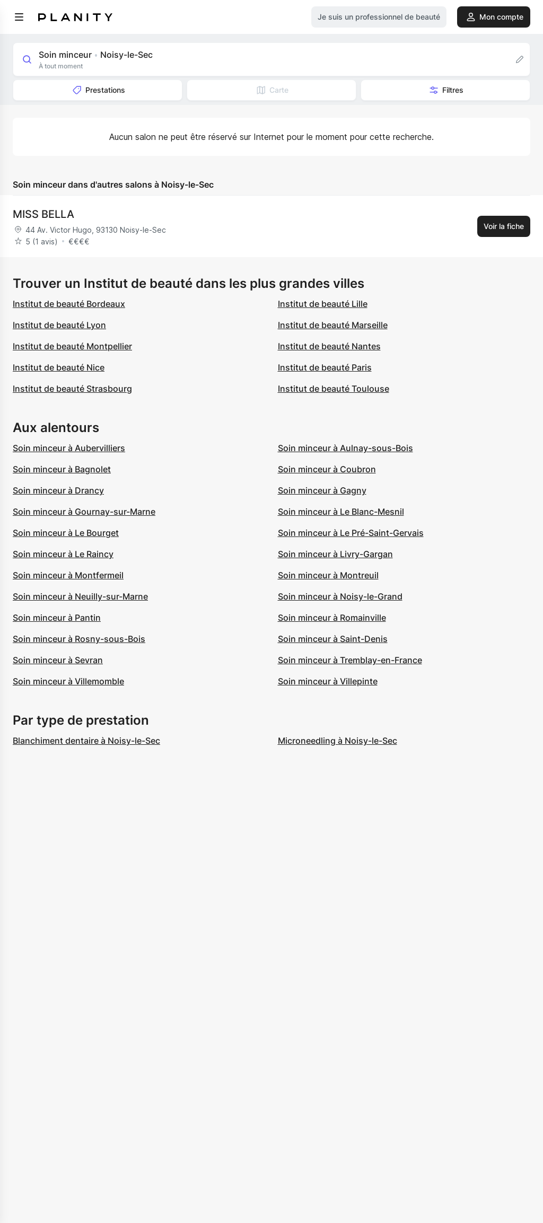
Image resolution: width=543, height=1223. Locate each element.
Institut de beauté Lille (322, 303)
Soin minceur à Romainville (332, 617)
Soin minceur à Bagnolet (62, 469)
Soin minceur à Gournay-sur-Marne (84, 511)
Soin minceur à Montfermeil (68, 575)
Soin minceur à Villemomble (68, 681)
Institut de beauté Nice (58, 367)
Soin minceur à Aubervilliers (69, 448)
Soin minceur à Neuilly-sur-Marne (80, 596)
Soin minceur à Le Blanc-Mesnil (341, 511)
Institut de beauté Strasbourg (72, 388)
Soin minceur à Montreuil (328, 575)
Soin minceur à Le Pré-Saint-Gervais (351, 532)
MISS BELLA (43, 214)
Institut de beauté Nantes (329, 346)
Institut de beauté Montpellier (72, 346)
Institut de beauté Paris (325, 367)
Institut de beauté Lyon (59, 325)
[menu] (19, 17)
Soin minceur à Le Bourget (66, 532)
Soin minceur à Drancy (58, 490)
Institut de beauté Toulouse (333, 388)
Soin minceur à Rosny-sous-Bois (79, 639)
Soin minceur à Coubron (327, 469)
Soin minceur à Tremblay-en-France (350, 660)
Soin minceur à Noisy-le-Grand (340, 596)
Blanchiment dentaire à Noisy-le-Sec (86, 740)
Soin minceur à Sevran (58, 660)
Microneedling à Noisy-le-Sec (337, 740)
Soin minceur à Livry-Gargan (335, 554)
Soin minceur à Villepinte (328, 681)
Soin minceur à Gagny (322, 490)
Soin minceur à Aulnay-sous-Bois (345, 448)
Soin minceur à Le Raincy (63, 554)
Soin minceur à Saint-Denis (333, 639)
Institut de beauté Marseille (333, 325)
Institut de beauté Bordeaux (69, 303)
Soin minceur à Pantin (57, 617)
